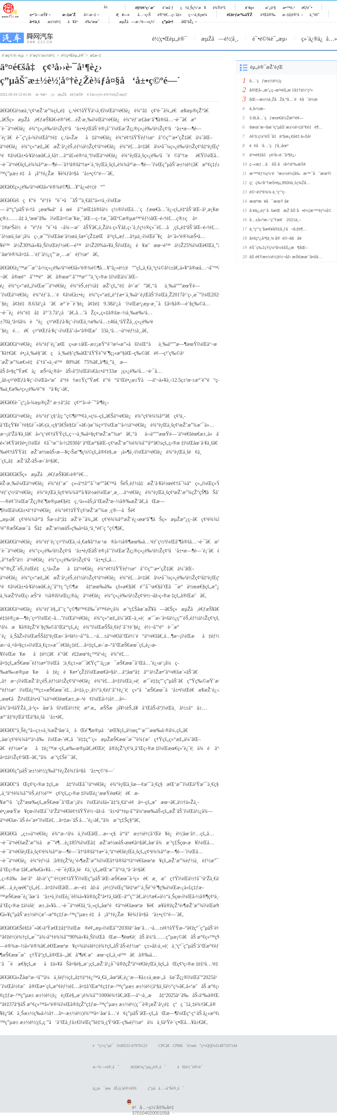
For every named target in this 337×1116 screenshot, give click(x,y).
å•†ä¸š (34, 22)
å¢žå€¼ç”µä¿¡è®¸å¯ (148, 1067)
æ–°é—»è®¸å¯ (106, 1067)
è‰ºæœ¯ (92, 22)
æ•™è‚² (289, 8)
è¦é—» (123, 15)
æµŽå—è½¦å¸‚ (219, 39)
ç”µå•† (167, 22)
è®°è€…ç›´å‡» (169, 15)
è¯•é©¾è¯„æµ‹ (269, 39)
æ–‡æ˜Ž (69, 15)
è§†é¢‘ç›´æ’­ (144, 8)
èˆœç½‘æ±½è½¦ (42, 55)
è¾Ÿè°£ (219, 8)
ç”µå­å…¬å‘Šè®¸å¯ (166, 1088)
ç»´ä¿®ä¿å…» (319, 39)
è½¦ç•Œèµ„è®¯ (169, 39)
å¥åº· (73, 22)
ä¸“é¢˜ (314, 15)
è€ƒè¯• (307, 8)
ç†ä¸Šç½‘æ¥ (193, 8)
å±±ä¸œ (108, 10)
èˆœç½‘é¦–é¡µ (13, 55)
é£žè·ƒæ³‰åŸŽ (239, 15)
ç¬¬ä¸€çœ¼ (197, 15)
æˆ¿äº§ (270, 8)
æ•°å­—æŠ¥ (38, 15)
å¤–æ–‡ (90, 15)
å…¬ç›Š (144, 15)
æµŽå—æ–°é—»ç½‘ (137, 22)
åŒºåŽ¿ (187, 22)
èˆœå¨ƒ (168, 8)
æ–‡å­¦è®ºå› (292, 15)
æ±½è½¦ (54, 22)
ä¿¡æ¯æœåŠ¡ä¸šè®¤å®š (114, 1088)
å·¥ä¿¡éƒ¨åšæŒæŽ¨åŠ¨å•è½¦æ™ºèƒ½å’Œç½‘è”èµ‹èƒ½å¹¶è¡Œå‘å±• (288, 210)
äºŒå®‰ (267, 15)
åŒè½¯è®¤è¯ (191, 1067)
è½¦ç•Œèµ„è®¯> (74, 55)
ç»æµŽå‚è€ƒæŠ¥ (67, 95)
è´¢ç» (251, 8)
